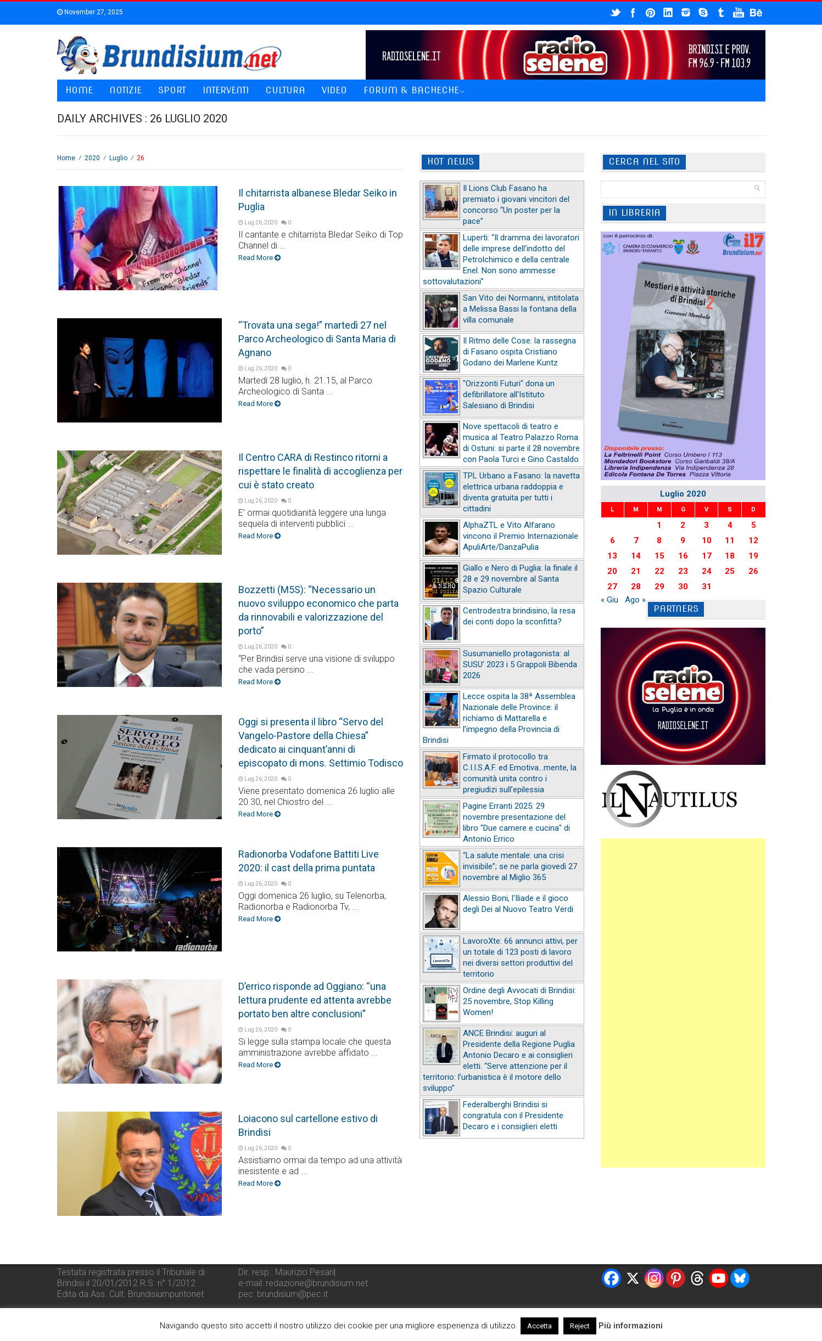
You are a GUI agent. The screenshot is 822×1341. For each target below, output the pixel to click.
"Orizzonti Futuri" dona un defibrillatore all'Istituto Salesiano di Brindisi (509, 394)
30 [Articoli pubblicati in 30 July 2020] (683, 586)
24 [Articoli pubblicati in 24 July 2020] (707, 571)
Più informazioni (631, 1326)
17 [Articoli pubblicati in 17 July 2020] (707, 556)
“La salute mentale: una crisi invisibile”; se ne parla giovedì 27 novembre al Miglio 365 (520, 866)
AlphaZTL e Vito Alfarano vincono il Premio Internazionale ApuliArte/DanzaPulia (520, 536)
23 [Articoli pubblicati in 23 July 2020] (683, 571)
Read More (259, 258)
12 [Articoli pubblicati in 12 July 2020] (753, 540)
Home (79, 90)
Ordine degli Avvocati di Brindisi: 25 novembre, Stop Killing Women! (519, 1001)
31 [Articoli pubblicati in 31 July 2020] (707, 586)
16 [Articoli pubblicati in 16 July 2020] (683, 556)
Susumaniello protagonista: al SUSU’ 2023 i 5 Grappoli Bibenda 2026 (520, 664)
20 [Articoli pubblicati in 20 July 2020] (612, 571)
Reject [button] (580, 1326)
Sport (172, 90)
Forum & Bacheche (411, 90)
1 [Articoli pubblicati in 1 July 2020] (659, 525)
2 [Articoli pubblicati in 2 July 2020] (682, 525)
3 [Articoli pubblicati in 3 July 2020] (706, 525)
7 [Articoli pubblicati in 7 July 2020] (636, 540)
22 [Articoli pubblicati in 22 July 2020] (659, 571)
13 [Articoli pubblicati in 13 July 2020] (612, 556)
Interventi (226, 90)
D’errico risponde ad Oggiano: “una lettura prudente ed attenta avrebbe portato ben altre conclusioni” (315, 1000)
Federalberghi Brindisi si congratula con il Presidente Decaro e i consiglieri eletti (513, 1115)
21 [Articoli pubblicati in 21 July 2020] (636, 571)
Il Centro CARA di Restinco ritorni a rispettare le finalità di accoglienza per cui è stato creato (320, 471)
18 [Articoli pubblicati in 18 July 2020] (730, 556)
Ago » (635, 600)
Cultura (285, 90)
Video (334, 90)
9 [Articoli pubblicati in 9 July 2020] (682, 540)
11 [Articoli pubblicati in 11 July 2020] (730, 540)
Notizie (125, 90)
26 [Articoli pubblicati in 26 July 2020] (753, 571)
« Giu (609, 600)
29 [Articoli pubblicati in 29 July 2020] (659, 586)
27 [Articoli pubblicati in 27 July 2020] (612, 586)
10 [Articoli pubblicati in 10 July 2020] (707, 540)
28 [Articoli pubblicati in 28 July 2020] (636, 586)
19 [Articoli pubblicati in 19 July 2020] (753, 556)
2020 (92, 158)
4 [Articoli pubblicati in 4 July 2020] (730, 525)
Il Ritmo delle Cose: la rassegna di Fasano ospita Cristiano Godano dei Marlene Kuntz (519, 352)
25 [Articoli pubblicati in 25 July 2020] (730, 571)
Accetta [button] (539, 1326)
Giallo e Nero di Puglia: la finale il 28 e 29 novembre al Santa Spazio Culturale (520, 579)
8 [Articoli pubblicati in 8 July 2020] (659, 540)
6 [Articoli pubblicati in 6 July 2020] (612, 540)
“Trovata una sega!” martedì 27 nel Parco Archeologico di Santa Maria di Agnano (317, 338)
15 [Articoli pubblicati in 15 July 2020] (659, 556)
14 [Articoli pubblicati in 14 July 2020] (636, 556)
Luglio (118, 158)
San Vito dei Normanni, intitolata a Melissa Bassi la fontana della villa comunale (521, 309)
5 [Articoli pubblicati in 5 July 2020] (753, 525)
